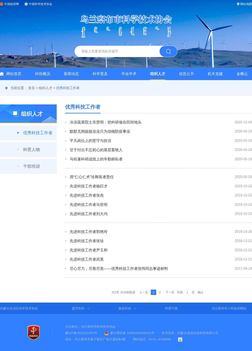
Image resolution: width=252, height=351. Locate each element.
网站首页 (13, 74)
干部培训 (31, 166)
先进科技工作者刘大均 (89, 214)
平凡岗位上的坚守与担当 (90, 141)
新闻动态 (71, 74)
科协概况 (42, 74)
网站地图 (246, 4)
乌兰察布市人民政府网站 (229, 308)
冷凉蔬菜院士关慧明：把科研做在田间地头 (106, 122)
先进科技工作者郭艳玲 (89, 232)
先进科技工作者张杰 (87, 195)
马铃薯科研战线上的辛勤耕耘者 (96, 159)
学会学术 (128, 74)
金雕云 (242, 74)
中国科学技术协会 (40, 4)
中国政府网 (11, 4)
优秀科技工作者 (68, 88)
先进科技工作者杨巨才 (89, 186)
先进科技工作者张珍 (87, 241)
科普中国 (171, 308)
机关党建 (215, 74)
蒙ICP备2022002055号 (81, 333)
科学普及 (100, 74)
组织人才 (157, 74)
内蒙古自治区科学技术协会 (19, 308)
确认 (200, 292)
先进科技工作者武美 (87, 259)
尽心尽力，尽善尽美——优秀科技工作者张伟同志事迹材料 (119, 268)
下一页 (169, 292)
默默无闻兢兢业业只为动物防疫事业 (100, 131)
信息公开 (186, 74)
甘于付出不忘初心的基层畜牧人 (96, 150)
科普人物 (31, 149)
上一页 (143, 292)
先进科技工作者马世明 (89, 205)
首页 (31, 88)
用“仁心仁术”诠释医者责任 (92, 177)
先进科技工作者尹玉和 (89, 250)
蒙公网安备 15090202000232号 (132, 333)
